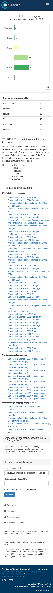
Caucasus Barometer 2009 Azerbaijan (24, 334)
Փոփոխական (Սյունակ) (14, 479)
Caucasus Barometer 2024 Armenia (23, 197)
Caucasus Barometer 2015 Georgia (23, 268)
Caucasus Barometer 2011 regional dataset (27, 393)
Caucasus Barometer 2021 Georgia (23, 217)
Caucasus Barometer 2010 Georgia (23, 322)
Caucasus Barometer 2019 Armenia (23, 237)
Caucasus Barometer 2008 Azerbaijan (24, 351)
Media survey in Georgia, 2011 (21, 311)
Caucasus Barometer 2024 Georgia (23, 200)
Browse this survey (14, 523)
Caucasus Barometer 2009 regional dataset (27, 399)
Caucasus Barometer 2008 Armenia (23, 348)
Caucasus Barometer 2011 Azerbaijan (24, 317)
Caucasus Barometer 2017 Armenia (23, 254)
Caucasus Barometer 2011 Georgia (23, 320)
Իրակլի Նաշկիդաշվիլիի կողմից (13, 576)
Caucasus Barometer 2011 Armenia (23, 314)
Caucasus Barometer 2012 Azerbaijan (24, 294)
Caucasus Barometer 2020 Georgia (23, 231)
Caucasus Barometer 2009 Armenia (23, 331)
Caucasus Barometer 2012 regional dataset (27, 390)
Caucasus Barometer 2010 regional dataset (27, 396)
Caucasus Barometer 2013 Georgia (23, 285)
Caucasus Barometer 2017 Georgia (23, 257)
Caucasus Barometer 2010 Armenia (23, 328)
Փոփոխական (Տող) (12, 468)
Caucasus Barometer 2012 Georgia (23, 297)
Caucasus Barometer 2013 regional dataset (27, 387)
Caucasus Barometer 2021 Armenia (23, 214)
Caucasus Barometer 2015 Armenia (23, 265)
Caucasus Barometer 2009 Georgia (23, 337)
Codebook (10, 505)
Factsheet (9, 511)
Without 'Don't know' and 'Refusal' (20, 489)
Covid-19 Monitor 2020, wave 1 (21, 234)
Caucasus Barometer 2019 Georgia (23, 240)
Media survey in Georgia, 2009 (21, 339)
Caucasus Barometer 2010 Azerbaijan (24, 325)
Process (9, 495)
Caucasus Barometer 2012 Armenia (23, 291)
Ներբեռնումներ (12, 517)
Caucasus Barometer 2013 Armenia (23, 283)
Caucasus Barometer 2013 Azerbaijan (24, 288)
